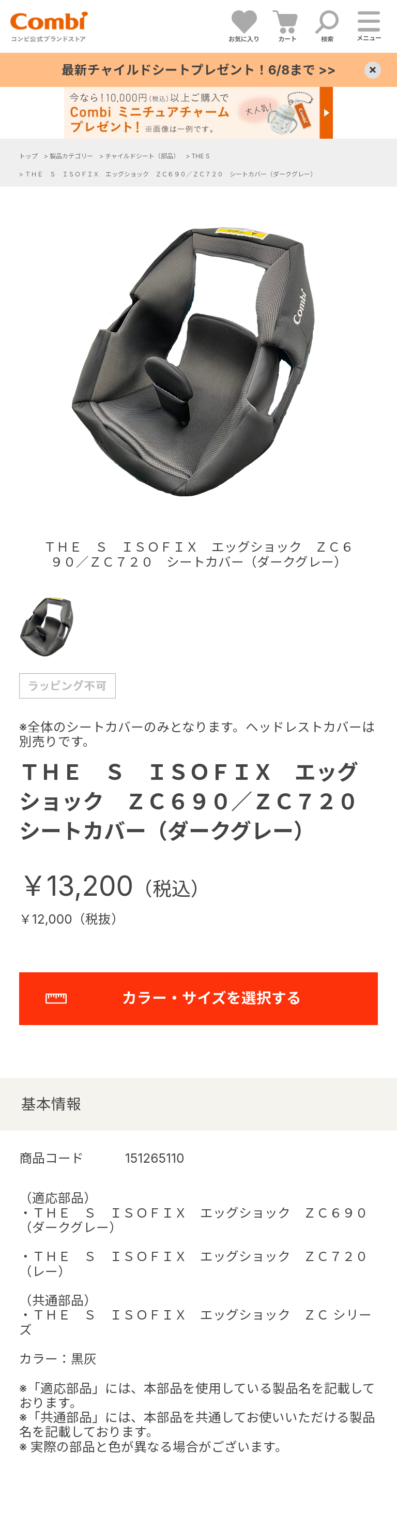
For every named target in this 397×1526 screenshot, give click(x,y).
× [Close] (372, 70)
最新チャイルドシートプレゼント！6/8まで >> (199, 70)
